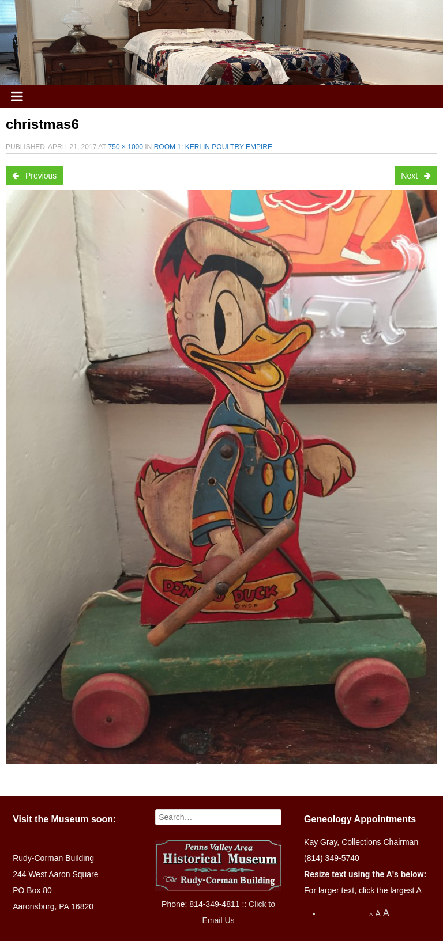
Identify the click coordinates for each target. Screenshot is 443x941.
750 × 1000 (125, 147)
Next (416, 175)
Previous (34, 175)
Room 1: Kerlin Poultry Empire (213, 147)
